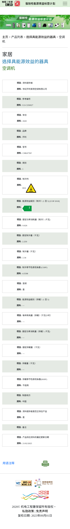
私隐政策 (28, 511)
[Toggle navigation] (65, 3)
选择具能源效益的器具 (41, 37)
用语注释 (8, 463)
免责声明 (42, 511)
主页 (5, 37)
